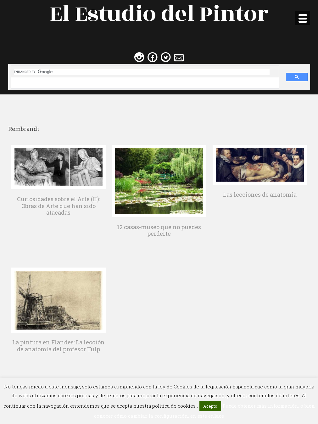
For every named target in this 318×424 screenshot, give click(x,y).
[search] (142, 72)
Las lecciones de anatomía (260, 194)
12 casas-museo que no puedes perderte (159, 230)
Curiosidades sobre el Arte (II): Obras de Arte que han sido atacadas (58, 205)
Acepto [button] (210, 406)
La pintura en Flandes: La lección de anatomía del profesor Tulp (58, 345)
